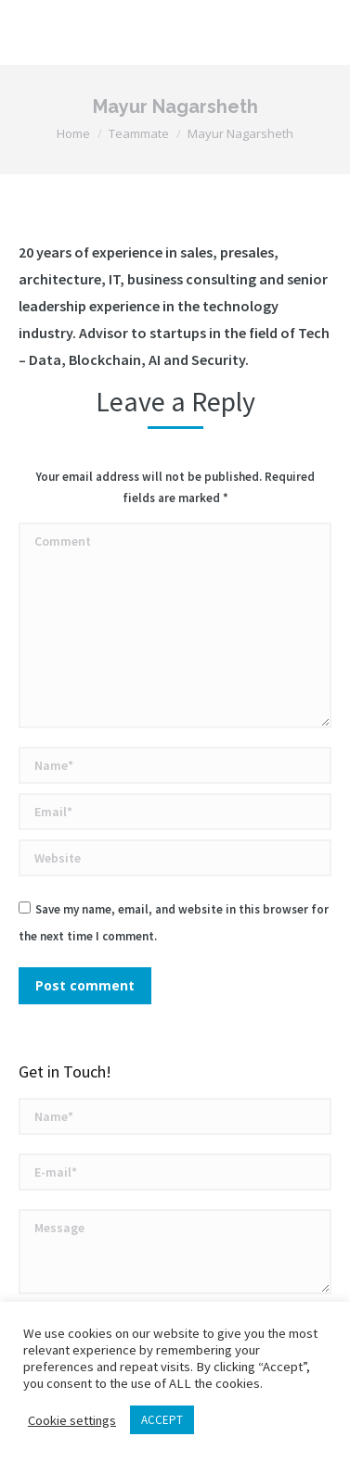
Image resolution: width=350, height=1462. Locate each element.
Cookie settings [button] (72, 1420)
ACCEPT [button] (162, 1420)
